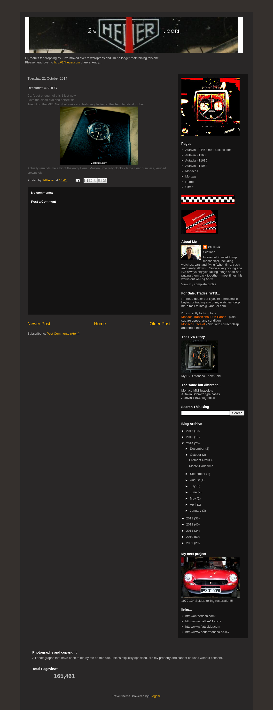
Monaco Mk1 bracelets (197, 390)
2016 (190, 431)
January (196, 510)
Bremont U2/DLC (201, 460)
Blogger (154, 696)
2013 (190, 518)
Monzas (190, 176)
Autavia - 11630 (196, 160)
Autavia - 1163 (195, 155)
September (198, 474)
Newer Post (39, 323)
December (197, 448)
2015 (190, 437)
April (193, 504)
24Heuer (214, 247)
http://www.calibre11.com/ (203, 621)
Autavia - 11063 (196, 166)
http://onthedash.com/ (200, 616)
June (194, 492)
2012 (190, 524)
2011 (190, 530)
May (193, 498)
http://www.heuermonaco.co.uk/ (207, 632)
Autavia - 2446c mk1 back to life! (208, 150)
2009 (190, 543)
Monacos (191, 171)
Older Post (160, 323)
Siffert (189, 187)
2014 (190, 443)
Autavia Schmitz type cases (200, 394)
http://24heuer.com (67, 62)
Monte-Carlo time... (202, 466)
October (196, 454)
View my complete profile (198, 284)
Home (100, 323)
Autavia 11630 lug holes (198, 398)
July (193, 486)
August (195, 480)
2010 (190, 537)
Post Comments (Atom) (63, 333)
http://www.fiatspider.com (202, 626)
